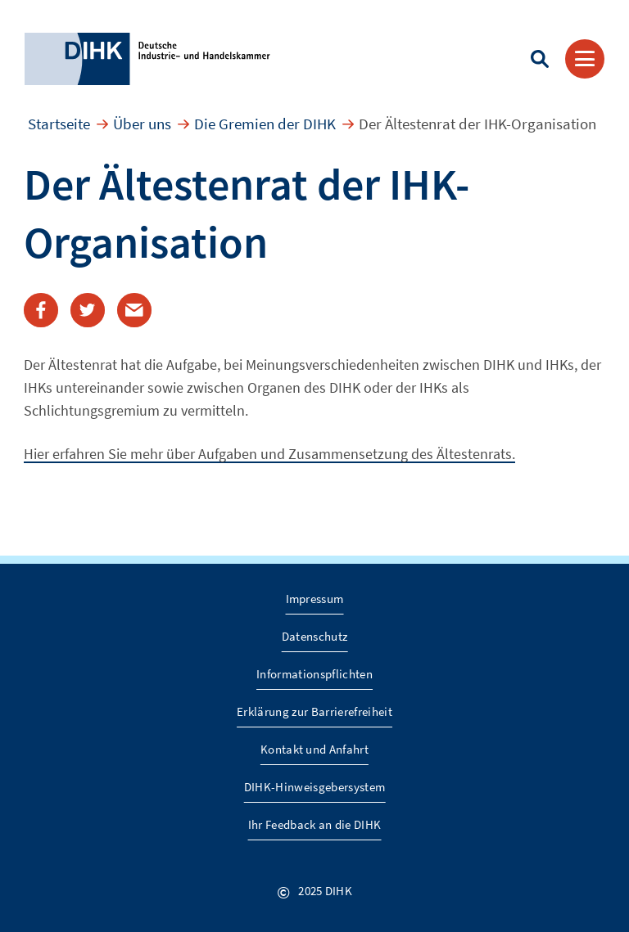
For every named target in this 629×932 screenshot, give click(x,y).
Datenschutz (315, 636)
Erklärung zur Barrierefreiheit (314, 711)
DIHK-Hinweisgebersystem (315, 787)
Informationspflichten (314, 674)
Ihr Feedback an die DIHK (315, 824)
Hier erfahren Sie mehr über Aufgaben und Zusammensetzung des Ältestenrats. (269, 453)
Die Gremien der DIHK (265, 123)
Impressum (315, 598)
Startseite (59, 123)
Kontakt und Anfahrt (314, 749)
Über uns (142, 123)
